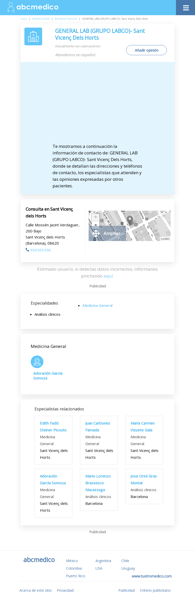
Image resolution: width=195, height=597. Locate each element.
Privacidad (65, 590)
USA (98, 568)
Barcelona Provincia (66, 19)
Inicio (24, 19)
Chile (125, 560)
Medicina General (97, 305)
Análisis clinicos (41, 19)
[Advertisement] (102, 105)
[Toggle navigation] (185, 6)
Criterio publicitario (155, 590)
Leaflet (165, 238)
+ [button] (95, 217)
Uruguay (128, 568)
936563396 (38, 249)
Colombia (74, 568)
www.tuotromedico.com (152, 576)
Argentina (103, 560)
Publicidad (126, 590)
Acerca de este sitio (36, 590)
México (72, 560)
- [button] (96, 225)
